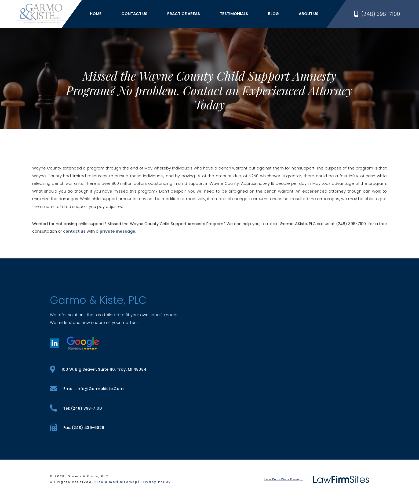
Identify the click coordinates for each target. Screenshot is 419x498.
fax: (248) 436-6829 (77, 427)
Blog (273, 13)
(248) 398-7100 (377, 14)
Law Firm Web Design (283, 479)
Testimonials (234, 13)
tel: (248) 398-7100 (76, 408)
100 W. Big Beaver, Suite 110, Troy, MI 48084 (98, 369)
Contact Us (134, 13)
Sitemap (129, 482)
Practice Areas (183, 13)
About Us (308, 13)
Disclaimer (105, 482)
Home (95, 13)
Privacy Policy (156, 482)
